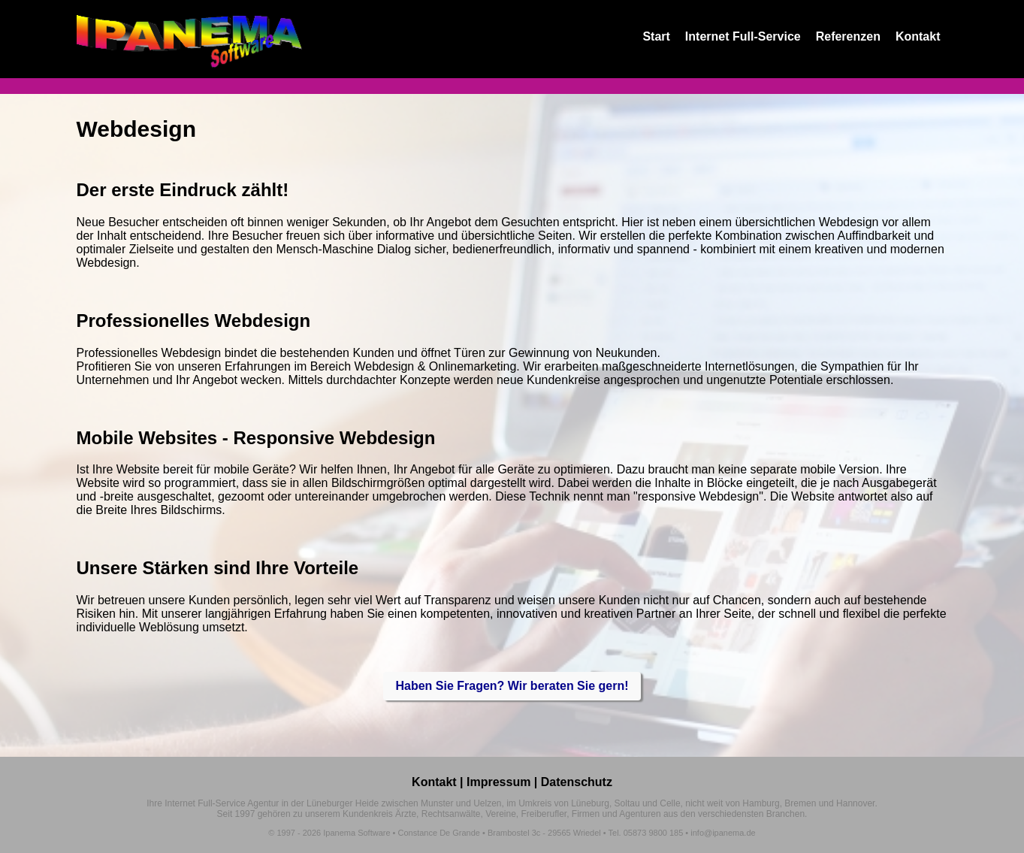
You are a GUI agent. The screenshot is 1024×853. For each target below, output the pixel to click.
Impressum (498, 782)
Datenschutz (576, 782)
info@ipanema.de (722, 832)
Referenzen (848, 36)
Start (655, 36)
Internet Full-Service (743, 36)
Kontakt (918, 36)
